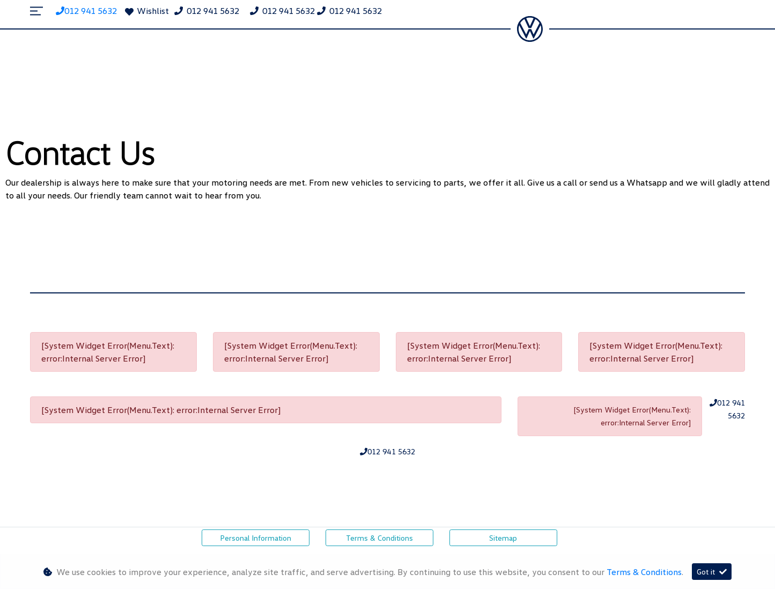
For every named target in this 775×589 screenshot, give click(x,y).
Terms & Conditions (379, 537)
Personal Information (255, 537)
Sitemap (503, 537)
